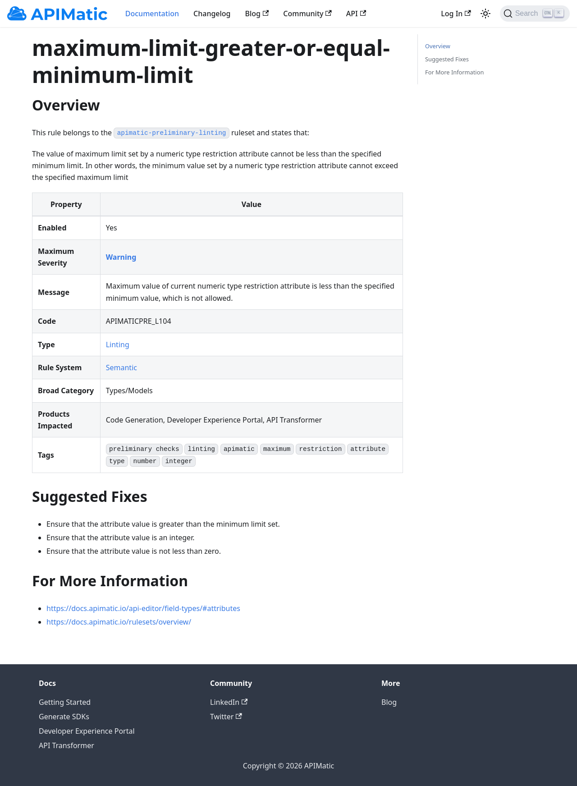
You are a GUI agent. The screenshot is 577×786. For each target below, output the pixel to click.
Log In (456, 13)
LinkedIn (228, 702)
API (356, 13)
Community (307, 13)
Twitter (226, 717)
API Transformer (66, 745)
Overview (437, 46)
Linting (117, 344)
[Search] (535, 13)
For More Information (454, 72)
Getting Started (65, 702)
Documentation (152, 13)
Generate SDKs (64, 717)
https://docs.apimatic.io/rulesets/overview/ (118, 622)
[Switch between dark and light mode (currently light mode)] (485, 13)
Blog (257, 13)
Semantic (121, 367)
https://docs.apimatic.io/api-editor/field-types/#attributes (143, 608)
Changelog (212, 13)
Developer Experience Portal (87, 731)
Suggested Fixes (447, 59)
